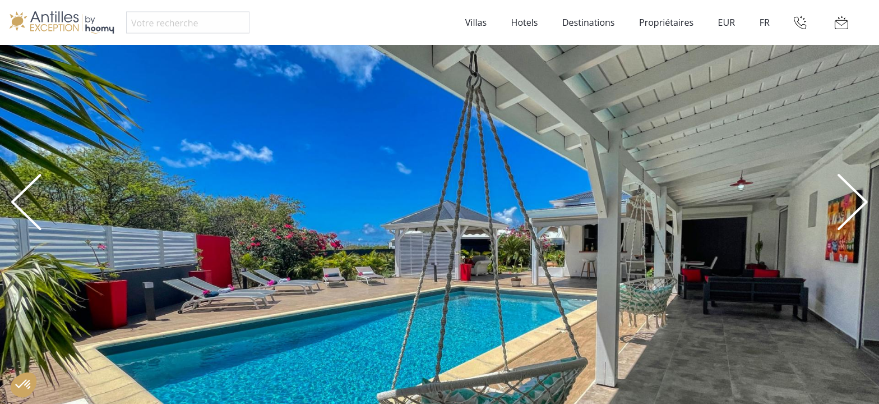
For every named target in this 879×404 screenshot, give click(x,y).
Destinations (588, 22)
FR (765, 22)
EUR (726, 22)
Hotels (524, 22)
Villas (476, 22)
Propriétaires (666, 22)
